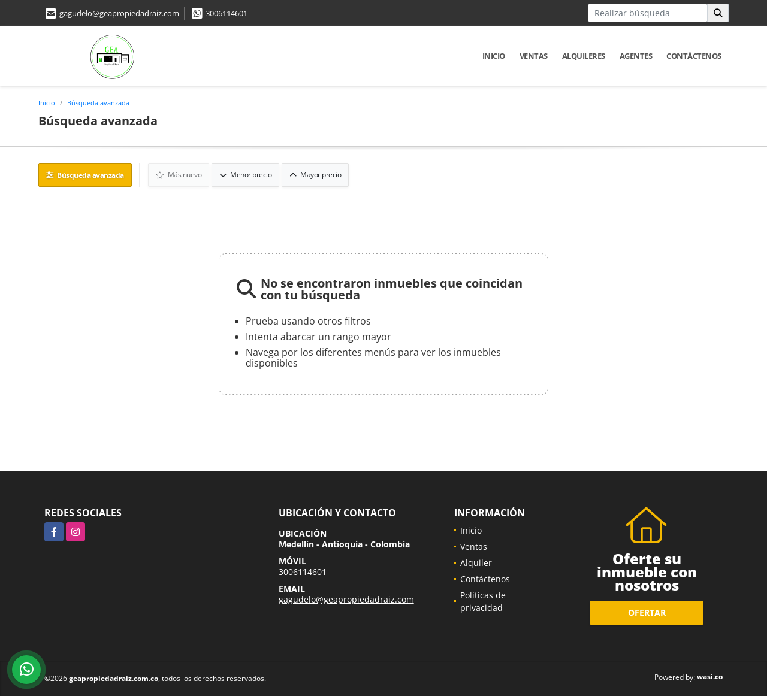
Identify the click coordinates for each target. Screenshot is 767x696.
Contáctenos (693, 55)
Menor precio (245, 175)
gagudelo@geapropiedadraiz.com (119, 13)
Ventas (534, 55)
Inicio (493, 55)
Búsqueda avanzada (98, 102)
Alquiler (476, 562)
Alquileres (583, 55)
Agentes (636, 55)
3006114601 (226, 13)
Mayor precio (315, 175)
